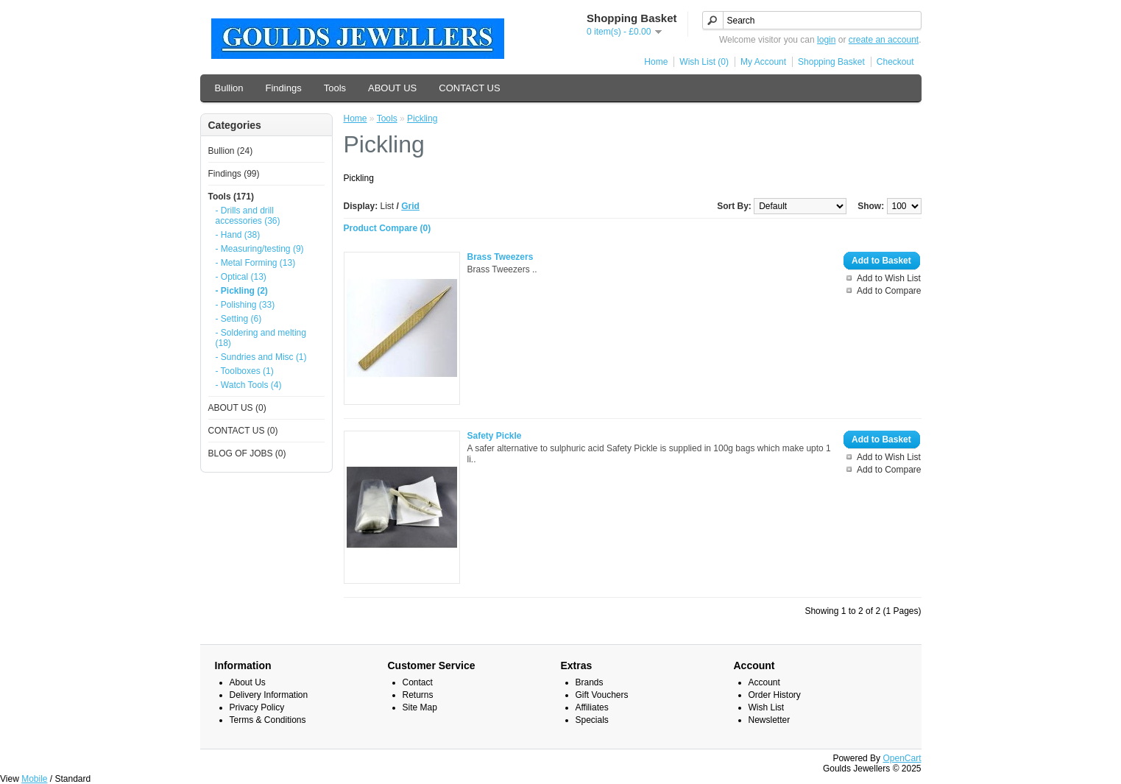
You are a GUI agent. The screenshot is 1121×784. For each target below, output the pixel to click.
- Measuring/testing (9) (260, 249)
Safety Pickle (494, 436)
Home (656, 62)
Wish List (767, 707)
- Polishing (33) (245, 305)
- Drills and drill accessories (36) (248, 215)
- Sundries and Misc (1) (261, 357)
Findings (284, 87)
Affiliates (592, 707)
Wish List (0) (704, 62)
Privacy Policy (257, 707)
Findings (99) (234, 174)
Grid (410, 206)
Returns (418, 695)
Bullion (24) (230, 151)
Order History (775, 695)
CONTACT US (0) (243, 430)
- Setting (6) (239, 319)
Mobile (34, 779)
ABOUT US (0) (237, 408)
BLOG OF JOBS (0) (247, 453)
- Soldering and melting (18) (261, 338)
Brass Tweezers (500, 257)
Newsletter (770, 720)
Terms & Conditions (268, 720)
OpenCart (902, 758)
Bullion (229, 87)
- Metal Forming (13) (256, 263)
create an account (884, 40)
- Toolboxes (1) (245, 371)
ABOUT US (392, 87)
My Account (763, 62)
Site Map (420, 707)
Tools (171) (231, 196)
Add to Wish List (889, 278)
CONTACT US (469, 87)
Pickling (422, 118)
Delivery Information (269, 695)
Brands (590, 682)
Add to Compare (889, 291)
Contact (418, 682)
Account (764, 682)
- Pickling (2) (242, 291)
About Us (248, 682)
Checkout (895, 62)
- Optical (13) (241, 277)
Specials (592, 720)
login (826, 40)
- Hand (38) (238, 235)
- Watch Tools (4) (249, 385)
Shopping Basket (831, 62)
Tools (335, 87)
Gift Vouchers (602, 695)
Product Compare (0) (387, 228)
